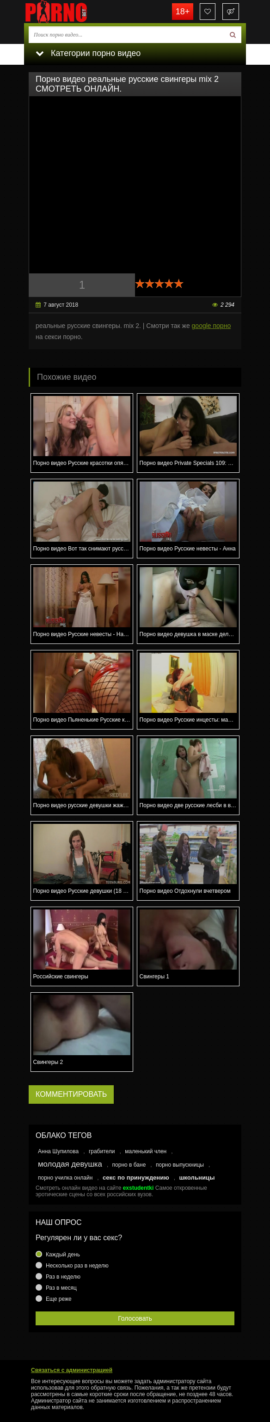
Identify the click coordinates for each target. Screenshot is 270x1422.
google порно (211, 325)
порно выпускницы (180, 1165)
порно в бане (129, 1165)
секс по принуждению (136, 1177)
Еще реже (59, 1299)
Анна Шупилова (58, 1151)
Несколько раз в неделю (77, 1265)
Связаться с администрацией (71, 1370)
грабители (102, 1151)
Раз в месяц (61, 1288)
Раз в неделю (63, 1277)
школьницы (197, 1177)
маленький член (145, 1151)
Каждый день (63, 1254)
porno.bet (70, 11)
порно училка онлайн (65, 1178)
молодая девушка (70, 1164)
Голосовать (135, 1318)
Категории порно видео (88, 53)
